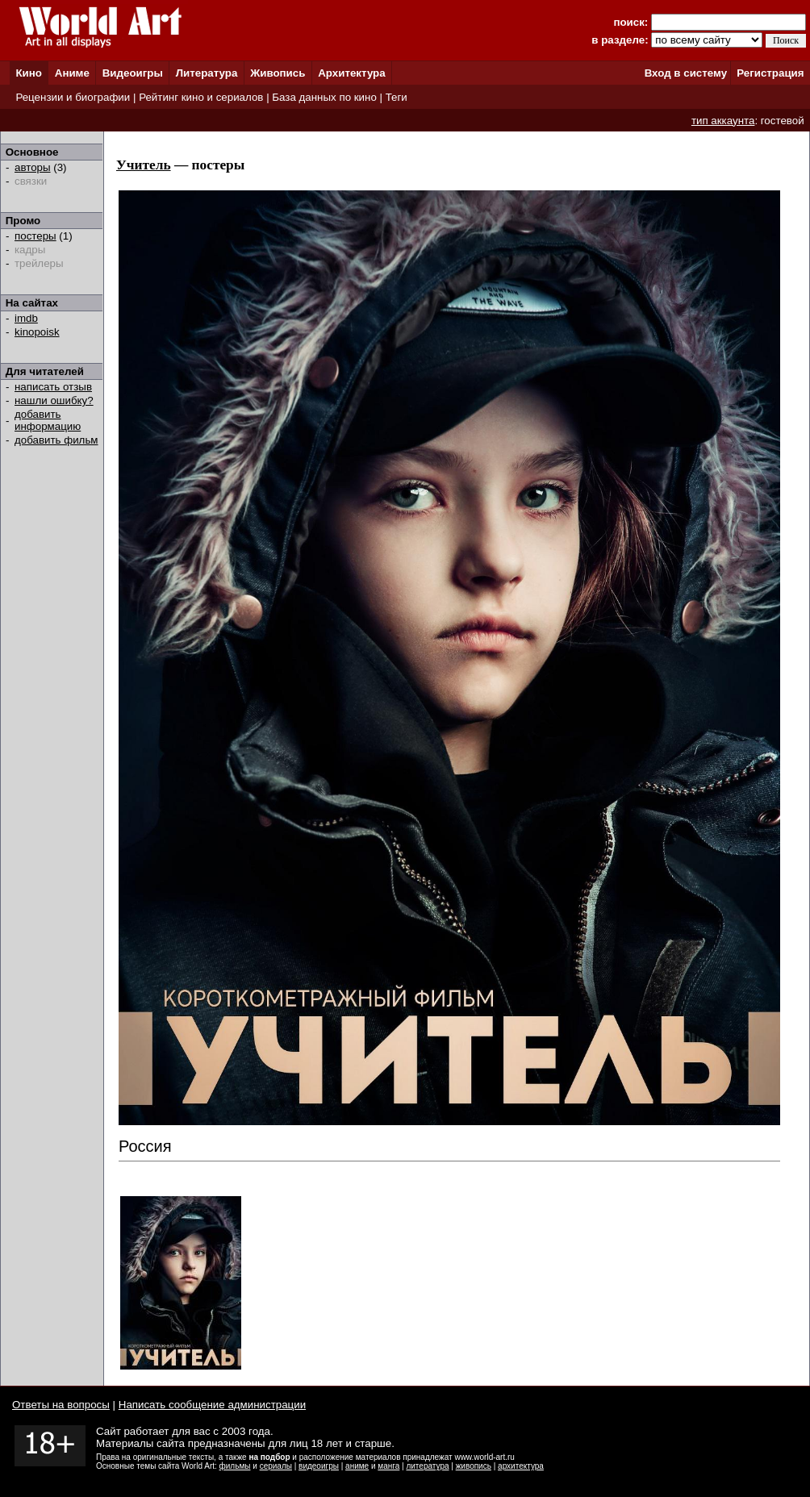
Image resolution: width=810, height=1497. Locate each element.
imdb (26, 318)
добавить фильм (56, 440)
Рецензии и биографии (72, 97)
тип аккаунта (723, 121)
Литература (207, 73)
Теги (396, 97)
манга (388, 1466)
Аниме (72, 73)
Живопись (277, 73)
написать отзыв (53, 387)
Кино (28, 73)
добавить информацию (48, 420)
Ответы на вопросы (61, 1405)
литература (427, 1466)
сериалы (276, 1466)
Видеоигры (132, 73)
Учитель (143, 165)
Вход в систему (686, 73)
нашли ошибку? (54, 400)
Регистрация (770, 73)
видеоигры (319, 1466)
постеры (35, 236)
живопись (473, 1466)
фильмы (235, 1466)
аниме (357, 1466)
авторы (33, 167)
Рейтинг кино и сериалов (201, 97)
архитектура (521, 1466)
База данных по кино (324, 97)
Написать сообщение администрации (212, 1405)
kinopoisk (37, 332)
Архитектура (351, 73)
